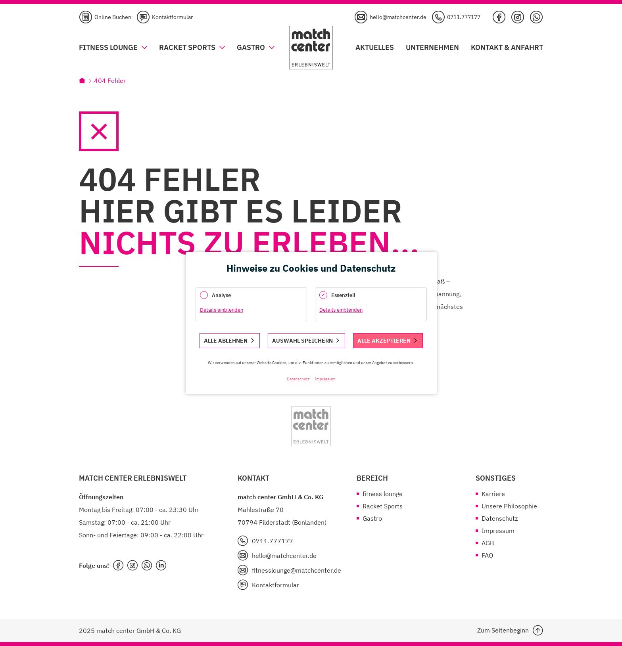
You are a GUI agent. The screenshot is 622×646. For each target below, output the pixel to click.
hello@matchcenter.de (398, 17)
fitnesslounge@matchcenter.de (296, 570)
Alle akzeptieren (384, 340)
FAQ (487, 555)
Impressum (498, 531)
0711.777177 (463, 17)
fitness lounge (383, 494)
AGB (488, 543)
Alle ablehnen (226, 340)
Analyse (221, 295)
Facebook (499, 17)
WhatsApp (536, 17)
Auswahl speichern (302, 340)
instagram (132, 565)
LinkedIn (161, 565)
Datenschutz (500, 518)
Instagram (517, 17)
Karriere (493, 494)
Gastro (372, 518)
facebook (118, 565)
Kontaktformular (172, 17)
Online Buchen (112, 17)
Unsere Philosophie (509, 506)
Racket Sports (383, 506)
